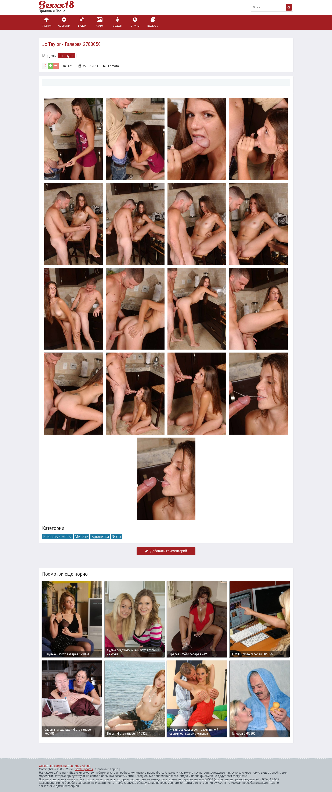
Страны (135, 22)
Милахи (81, 536)
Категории (64, 22)
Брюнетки (100, 536)
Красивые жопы (57, 536)
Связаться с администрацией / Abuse (64, 765)
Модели (117, 22)
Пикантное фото (60, 7)
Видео (82, 22)
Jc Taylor (66, 55)
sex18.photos (84, 769)
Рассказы (152, 22)
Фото (99, 22)
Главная (46, 22)
